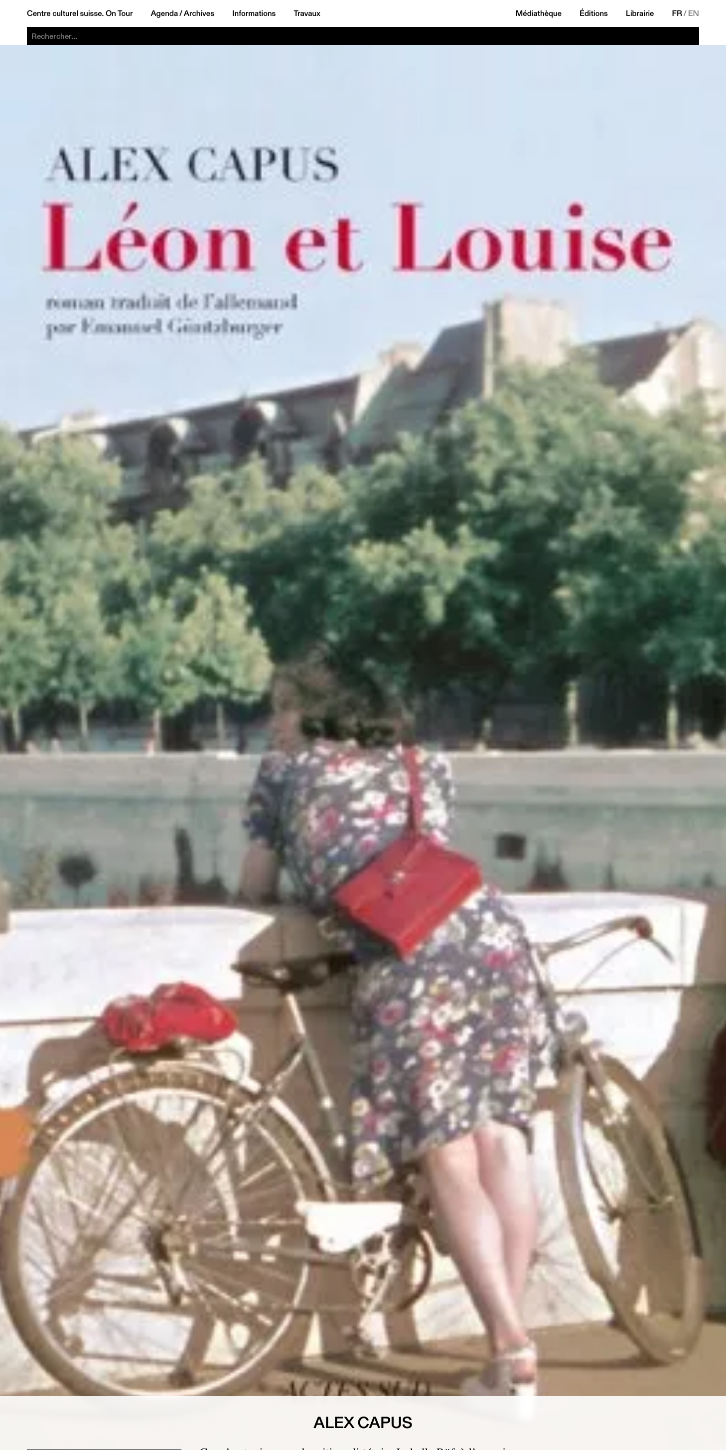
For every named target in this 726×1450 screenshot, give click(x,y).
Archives (199, 13)
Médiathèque (539, 13)
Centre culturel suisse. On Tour (80, 13)
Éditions (594, 13)
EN (693, 13)
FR (677, 13)
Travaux (306, 13)
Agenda (164, 13)
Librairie (640, 13)
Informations (254, 13)
